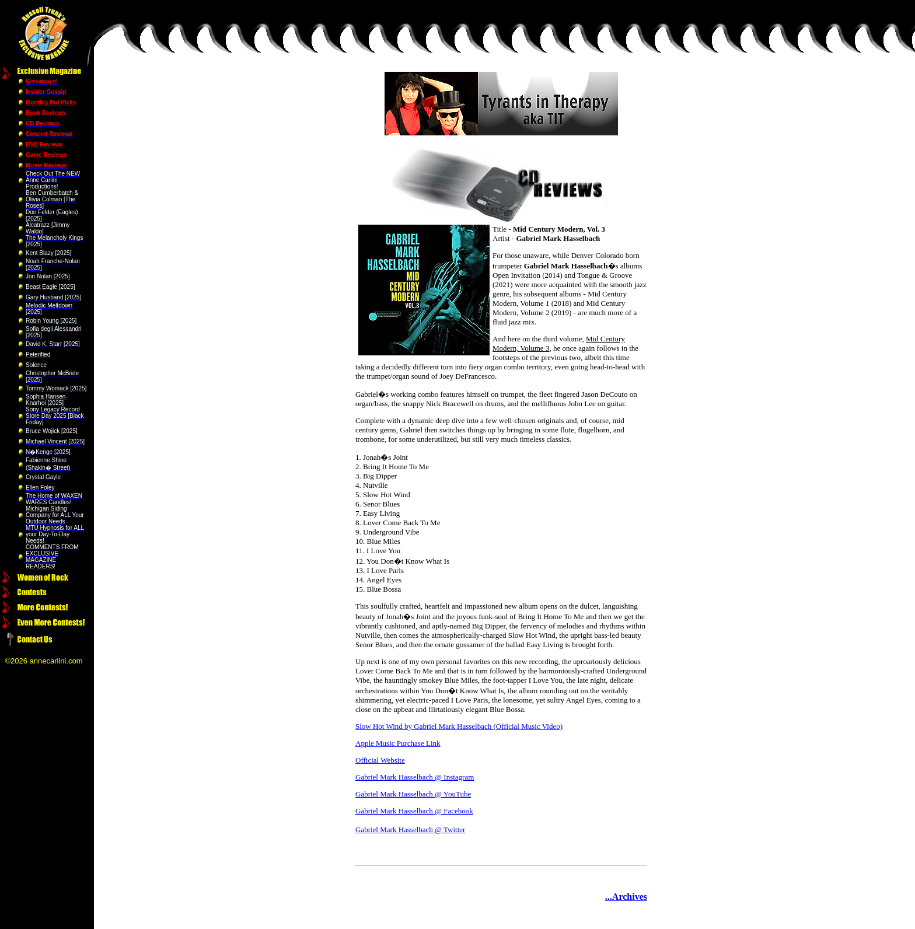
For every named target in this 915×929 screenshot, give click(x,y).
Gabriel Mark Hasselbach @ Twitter (410, 829)
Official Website (380, 760)
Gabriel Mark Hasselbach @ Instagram (414, 777)
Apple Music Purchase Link (398, 743)
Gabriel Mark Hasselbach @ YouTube (413, 794)
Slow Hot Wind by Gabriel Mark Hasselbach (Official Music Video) (459, 726)
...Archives (626, 897)
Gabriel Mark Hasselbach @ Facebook (414, 810)
